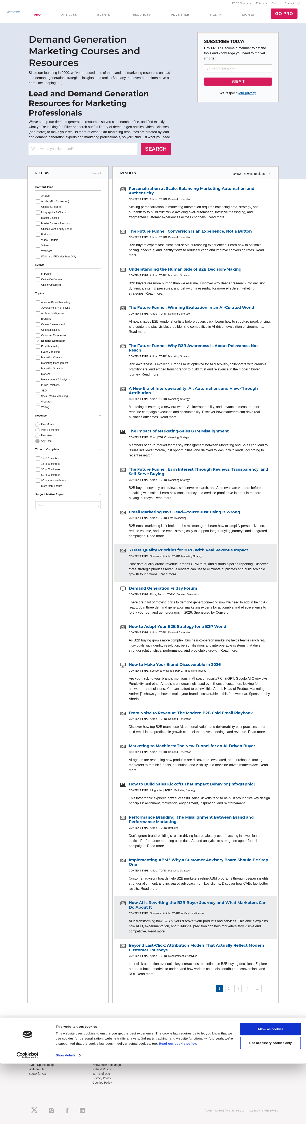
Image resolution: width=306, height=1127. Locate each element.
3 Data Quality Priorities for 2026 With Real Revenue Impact (188, 553)
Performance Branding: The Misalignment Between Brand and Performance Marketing (191, 822)
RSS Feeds (36, 1038)
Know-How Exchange (106, 1067)
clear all (96, 175)
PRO (37, 16)
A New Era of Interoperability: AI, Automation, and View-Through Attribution (193, 393)
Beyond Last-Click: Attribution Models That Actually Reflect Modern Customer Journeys (196, 950)
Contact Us (99, 1063)
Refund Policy (101, 1071)
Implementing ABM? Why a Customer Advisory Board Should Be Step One (198, 865)
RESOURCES (140, 16)
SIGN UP (248, 16)
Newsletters (36, 1043)
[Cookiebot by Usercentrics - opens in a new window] (27, 1119)
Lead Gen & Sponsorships (46, 1063)
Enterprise (262, 4)
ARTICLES (69, 16)
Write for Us (36, 1071)
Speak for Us (37, 1076)
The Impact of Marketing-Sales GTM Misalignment (179, 433)
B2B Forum (100, 1043)
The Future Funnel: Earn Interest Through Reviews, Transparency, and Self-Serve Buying (198, 474)
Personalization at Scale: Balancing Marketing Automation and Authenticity (191, 193)
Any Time (46, 443)
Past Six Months (50, 432)
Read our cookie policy (177, 1107)
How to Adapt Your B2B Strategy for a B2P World (177, 629)
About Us (35, 1034)
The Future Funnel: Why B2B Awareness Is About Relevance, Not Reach (193, 350)
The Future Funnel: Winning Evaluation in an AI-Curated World (191, 310)
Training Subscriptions (107, 1034)
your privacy (247, 95)
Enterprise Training (105, 1038)
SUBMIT (237, 84)
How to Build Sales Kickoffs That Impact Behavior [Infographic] (192, 786)
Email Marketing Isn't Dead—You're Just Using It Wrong (184, 514)
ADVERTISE (180, 16)
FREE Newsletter (242, 4)
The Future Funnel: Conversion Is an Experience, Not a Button (190, 234)
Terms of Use (101, 1076)
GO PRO (284, 15)
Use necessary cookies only (270, 1106)
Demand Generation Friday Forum (163, 591)
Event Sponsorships (42, 1067)
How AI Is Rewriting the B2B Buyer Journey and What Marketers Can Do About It (197, 907)
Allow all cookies (270, 1092)
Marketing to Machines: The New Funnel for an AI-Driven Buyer (192, 748)
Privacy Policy (101, 1080)
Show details (65, 1118)
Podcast (276, 4)
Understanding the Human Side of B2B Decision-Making (185, 272)
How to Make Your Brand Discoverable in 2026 (175, 667)
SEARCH (156, 151)
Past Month (47, 426)
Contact (289, 4)
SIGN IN (216, 16)
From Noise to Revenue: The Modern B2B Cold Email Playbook (191, 715)
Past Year (46, 437)
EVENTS (103, 16)
